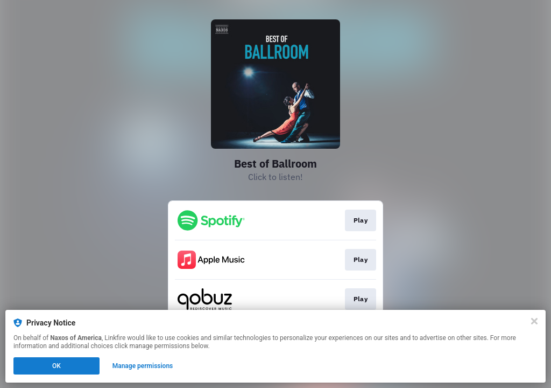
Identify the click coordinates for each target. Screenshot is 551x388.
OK (56, 366)
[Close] (534, 321)
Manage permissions (142, 366)
